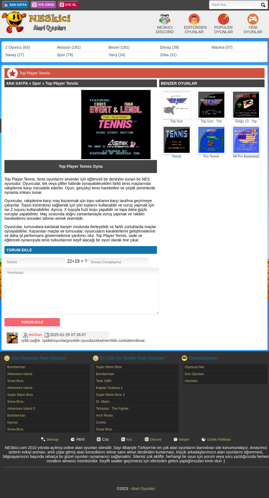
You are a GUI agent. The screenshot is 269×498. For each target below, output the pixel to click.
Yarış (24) (116, 55)
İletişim (184, 440)
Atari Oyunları (143, 488)
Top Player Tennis (61, 83)
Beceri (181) (119, 47)
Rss (129, 440)
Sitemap (53, 440)
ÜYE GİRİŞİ (46, 4)
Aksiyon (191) (69, 47)
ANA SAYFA (18, 4)
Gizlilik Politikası (219, 440)
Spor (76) (65, 55)
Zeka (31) (168, 55)
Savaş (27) (14, 55)
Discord (155, 440)
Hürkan (35, 334)
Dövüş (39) (169, 47)
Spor (36, 83)
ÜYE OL (71, 4)
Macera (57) (222, 47)
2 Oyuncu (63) (17, 47)
